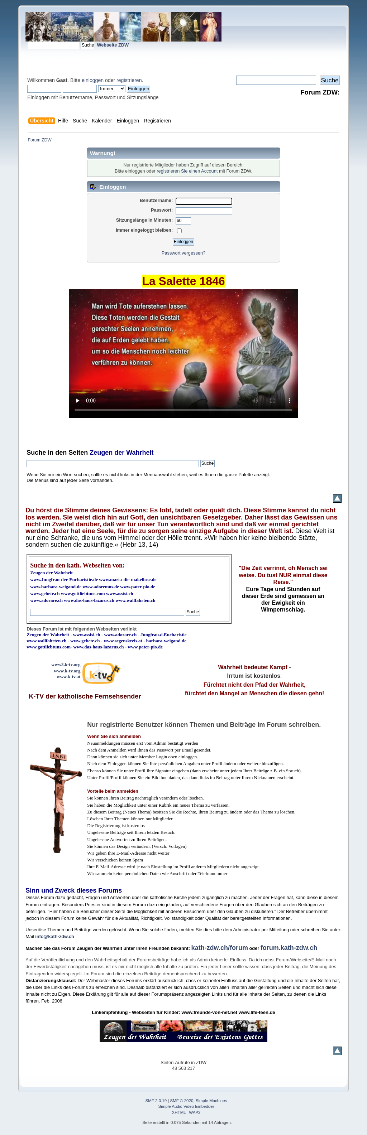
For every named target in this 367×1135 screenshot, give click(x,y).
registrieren (129, 80)
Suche (36, 452)
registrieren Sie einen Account (187, 171)
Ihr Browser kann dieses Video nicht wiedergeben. (183, 353)
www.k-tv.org (67, 670)
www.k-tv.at (68, 676)
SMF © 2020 (182, 1100)
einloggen (93, 80)
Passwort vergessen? (183, 253)
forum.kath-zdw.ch (289, 947)
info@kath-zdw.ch (54, 936)
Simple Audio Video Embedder (186, 1106)
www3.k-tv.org (66, 664)
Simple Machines (211, 1100)
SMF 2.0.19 (156, 1100)
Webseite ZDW (113, 45)
